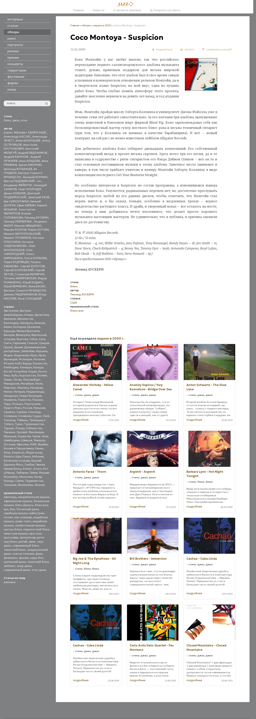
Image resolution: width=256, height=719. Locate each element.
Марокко (10, 387)
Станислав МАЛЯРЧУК (30, 274)
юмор (11, 89)
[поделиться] (162, 49)
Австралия (11, 310)
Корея (32, 371)
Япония (40, 485)
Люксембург (31, 379)
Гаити (7, 343)
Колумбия (20, 371)
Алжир (28, 314)
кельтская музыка (16, 533)
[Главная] (127, 4)
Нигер (38, 476)
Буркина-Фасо (13, 464)
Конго (38, 468)
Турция (9, 428)
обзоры (86, 25)
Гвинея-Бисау (13, 468)
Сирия (19, 480)
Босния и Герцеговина (19, 448)
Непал (8, 391)
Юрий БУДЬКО (33, 282)
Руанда (9, 480)
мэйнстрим (36, 513)
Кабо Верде (23, 363)
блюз (7, 120)
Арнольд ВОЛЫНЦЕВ (18, 169)
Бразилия (33, 327)
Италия (9, 363)
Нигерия (19, 391)
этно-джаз (39, 570)
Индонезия (21, 355)
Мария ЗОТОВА (38, 229)
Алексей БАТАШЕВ (28, 140)
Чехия (36, 436)
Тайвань (22, 420)
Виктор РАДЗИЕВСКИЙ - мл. (22, 181)
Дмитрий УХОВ (38, 197)
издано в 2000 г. (103, 25)
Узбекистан (34, 428)
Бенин (8, 327)
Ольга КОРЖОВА (35, 258)
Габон (34, 339)
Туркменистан (34, 424)
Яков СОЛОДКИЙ (30, 298)
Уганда (20, 428)
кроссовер (11, 537)
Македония (11, 383)
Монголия (26, 476)
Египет (27, 468)
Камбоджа (11, 367)
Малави (44, 472)
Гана (42, 339)
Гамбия (29, 464)
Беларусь (26, 323)
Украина (9, 432)
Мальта (9, 456)
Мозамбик (11, 476)
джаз (16, 120)
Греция (44, 343)
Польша (17, 404)
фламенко (11, 558)
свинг (32, 541)
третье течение (23, 553)
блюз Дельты (24, 505)
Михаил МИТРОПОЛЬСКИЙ (22, 233)
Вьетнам (22, 339)
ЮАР (33, 444)
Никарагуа (11, 395)
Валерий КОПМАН (35, 177)
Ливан (8, 379)
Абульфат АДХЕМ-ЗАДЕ (30, 132)
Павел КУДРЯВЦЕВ (16, 262)
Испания (39, 359)
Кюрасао (18, 452)
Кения (39, 448)
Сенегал (9, 412)
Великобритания (28, 331)
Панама (37, 399)
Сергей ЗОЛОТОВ (32, 266)
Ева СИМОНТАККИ (16, 201)
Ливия (33, 472)
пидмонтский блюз (36, 529)
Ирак (33, 355)
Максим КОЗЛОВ (15, 229)
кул (6, 509)
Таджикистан (34, 480)
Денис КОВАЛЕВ (15, 193)
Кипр (7, 452)
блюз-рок (41, 505)
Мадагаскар (34, 452)
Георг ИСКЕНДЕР (29, 189)
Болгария (19, 327)
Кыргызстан (27, 375)
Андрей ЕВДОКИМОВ (33, 152)
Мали (39, 383)
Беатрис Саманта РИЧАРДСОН (25, 290)
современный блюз (25, 545)
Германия (19, 343)
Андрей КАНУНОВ (16, 156)
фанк (39, 553)
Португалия (32, 404)
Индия (8, 355)
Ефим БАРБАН (26, 205)
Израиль (42, 351)
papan (8, 132)
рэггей (23, 541)
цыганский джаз (15, 561)
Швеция (26, 440)
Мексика (23, 387)
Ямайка (43, 444)
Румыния (39, 408)
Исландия (25, 359)
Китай (8, 371)
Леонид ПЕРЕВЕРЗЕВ (18, 221)
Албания (37, 456)
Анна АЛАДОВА (29, 161)
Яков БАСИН (37, 286)
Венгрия (9, 335)
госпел (8, 517)
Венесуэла (23, 335)
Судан (37, 416)
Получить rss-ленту (165, 10)
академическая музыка (34, 497)
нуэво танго (23, 521)
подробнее (81, 419)
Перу (7, 404)
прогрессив (27, 537)
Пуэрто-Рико (12, 408)
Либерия (22, 472)
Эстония (9, 444)
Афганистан (25, 318)
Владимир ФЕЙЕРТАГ (18, 185)
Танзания (10, 485)
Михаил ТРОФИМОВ (17, 237)
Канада (38, 367)
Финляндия (36, 432)
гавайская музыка (16, 513)
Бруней (36, 460)
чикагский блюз (38, 561)
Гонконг (32, 343)
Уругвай (22, 432)
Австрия (25, 310)
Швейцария (12, 440)
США (46, 416)
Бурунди (9, 331)
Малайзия (27, 383)
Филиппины (25, 485)
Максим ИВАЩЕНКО (27, 225)
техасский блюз (15, 549)
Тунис (19, 424)
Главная (78, 10)
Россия (27, 408)
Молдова (36, 387)
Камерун (26, 367)
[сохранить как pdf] (217, 49)
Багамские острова (17, 460)
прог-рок (35, 533)
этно (24, 120)
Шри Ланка (23, 456)
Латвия (42, 375)
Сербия (21, 412)
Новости (98, 10)
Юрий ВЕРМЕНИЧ (15, 286)
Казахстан (40, 363)
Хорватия (24, 436)
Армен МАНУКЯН (30, 165)
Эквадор (39, 440)
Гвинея (40, 464)
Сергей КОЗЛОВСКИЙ (18, 270)
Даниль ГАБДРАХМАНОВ (20, 294)
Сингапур (34, 412)
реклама (9, 582)
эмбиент (9, 566)
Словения (24, 416)
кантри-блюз (13, 529)
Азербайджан (13, 314)
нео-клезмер (23, 517)
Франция (10, 436)
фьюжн (24, 558)
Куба (14, 375)
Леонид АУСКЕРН (36, 217)
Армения (10, 318)
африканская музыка (18, 501)
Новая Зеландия (30, 395)
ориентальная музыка (30, 525)
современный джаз (17, 570)
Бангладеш (11, 323)
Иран (42, 355)
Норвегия (10, 399)
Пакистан (24, 399)
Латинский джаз (27, 509)
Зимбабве (28, 351)
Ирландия (10, 359)
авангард (10, 497)
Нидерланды (35, 391)
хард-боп (36, 558)
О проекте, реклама (127, 10)
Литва (17, 379)
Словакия (10, 416)
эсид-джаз (24, 566)
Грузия (8, 347)
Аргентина (42, 314)
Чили (44, 436)
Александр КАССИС (17, 136)
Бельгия (39, 323)
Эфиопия (23, 444)
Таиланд (9, 420)
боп (12, 509)
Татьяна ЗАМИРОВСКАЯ (20, 278)
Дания (18, 347)
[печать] (187, 49)
